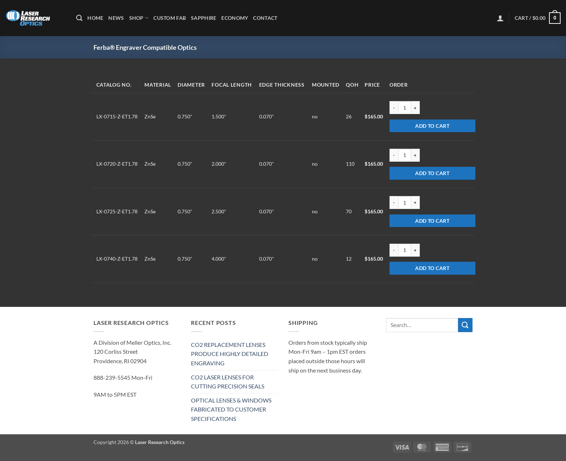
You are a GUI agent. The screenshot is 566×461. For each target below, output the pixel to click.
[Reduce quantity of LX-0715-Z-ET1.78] (393, 107)
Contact (265, 18)
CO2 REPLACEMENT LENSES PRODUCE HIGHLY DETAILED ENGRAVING (229, 353)
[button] (500, 18)
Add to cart (432, 126)
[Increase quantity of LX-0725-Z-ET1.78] (415, 202)
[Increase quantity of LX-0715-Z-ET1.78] (415, 107)
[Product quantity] (404, 107)
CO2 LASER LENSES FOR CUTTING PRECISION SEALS (227, 382)
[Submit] (465, 325)
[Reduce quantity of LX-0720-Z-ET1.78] (393, 155)
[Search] (79, 18)
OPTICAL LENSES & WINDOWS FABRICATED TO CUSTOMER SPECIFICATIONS (231, 409)
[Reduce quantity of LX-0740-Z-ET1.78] (393, 250)
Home (95, 18)
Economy (234, 18)
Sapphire (203, 18)
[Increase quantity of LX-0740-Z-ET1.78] (415, 250)
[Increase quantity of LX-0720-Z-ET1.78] (415, 155)
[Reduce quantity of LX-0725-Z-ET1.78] (393, 202)
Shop (139, 17)
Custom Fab (169, 18)
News (116, 18)
